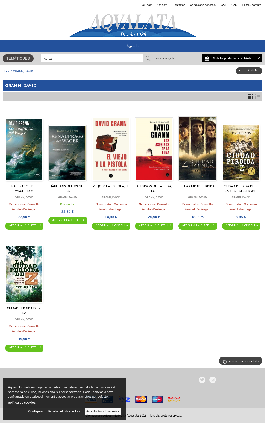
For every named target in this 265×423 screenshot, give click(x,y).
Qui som (147, 4)
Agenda (132, 46)
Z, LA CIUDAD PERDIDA (197, 186)
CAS (234, 4)
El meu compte (251, 4)
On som (162, 4)
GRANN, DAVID (24, 197)
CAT (223, 4)
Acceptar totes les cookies (102, 411)
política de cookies (22, 402)
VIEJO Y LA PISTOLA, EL (111, 186)
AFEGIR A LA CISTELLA (25, 225)
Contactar (178, 4)
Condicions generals (203, 4)
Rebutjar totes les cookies (64, 411)
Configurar (36, 411)
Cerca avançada (165, 58)
